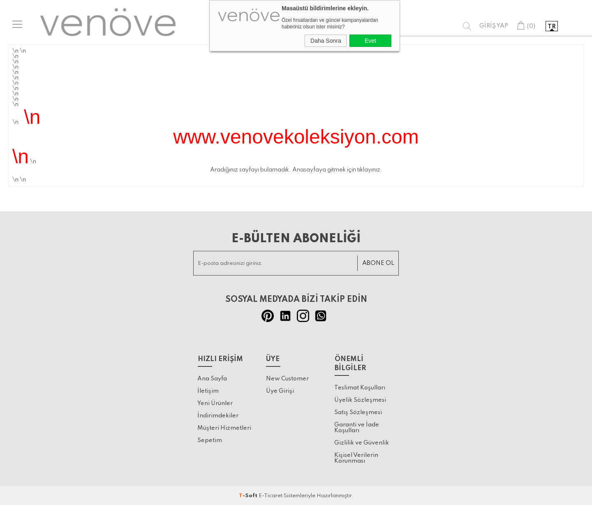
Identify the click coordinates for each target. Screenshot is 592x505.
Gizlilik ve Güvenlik (361, 442)
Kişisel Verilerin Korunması (356, 457)
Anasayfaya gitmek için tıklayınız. (337, 170)
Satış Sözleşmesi (358, 411)
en (568, 27)
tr (552, 27)
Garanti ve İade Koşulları (356, 426)
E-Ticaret (270, 494)
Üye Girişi (280, 391)
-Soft (249, 494)
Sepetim (209, 440)
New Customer (287, 378)
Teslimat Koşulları (359, 386)
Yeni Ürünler (215, 403)
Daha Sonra (325, 40)
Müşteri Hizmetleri (224, 428)
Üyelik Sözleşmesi (360, 399)
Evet (370, 40)
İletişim (208, 391)
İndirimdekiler (217, 415)
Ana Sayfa (212, 378)
